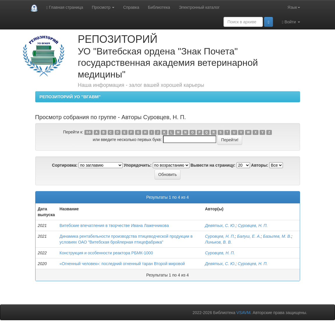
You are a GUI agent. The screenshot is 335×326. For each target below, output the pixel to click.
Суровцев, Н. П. (253, 225)
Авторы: (259, 165)
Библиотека (159, 7)
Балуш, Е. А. (249, 236)
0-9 (88, 132)
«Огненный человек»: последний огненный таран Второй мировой (122, 263)
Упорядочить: (138, 165)
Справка (131, 7)
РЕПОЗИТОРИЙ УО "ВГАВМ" (70, 96)
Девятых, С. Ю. (220, 225)
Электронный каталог (199, 7)
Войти (291, 22)
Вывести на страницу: (213, 165)
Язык (294, 7)
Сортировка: (65, 165)
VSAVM (243, 312)
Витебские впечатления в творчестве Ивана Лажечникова (114, 225)
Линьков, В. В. (218, 242)
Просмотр (103, 7)
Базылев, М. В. (277, 236)
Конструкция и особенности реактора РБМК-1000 (106, 253)
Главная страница (64, 7)
